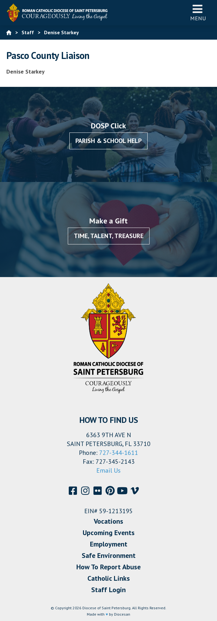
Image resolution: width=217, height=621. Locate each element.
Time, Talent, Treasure (109, 236)
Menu (198, 12)
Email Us (108, 470)
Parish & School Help (108, 141)
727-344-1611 (118, 453)
